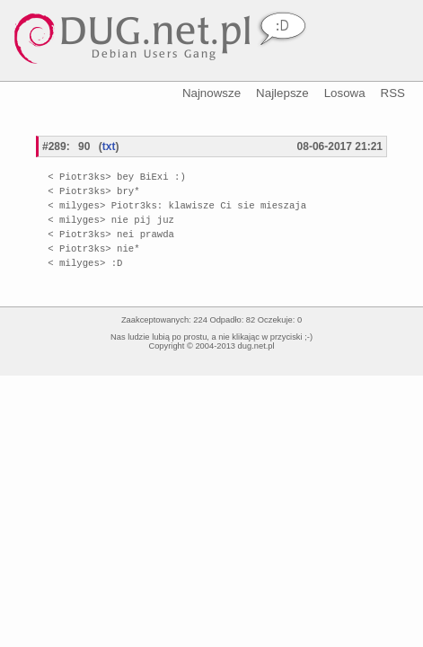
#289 (54, 146)
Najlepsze (282, 93)
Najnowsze (211, 93)
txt (109, 146)
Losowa (345, 93)
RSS (393, 93)
